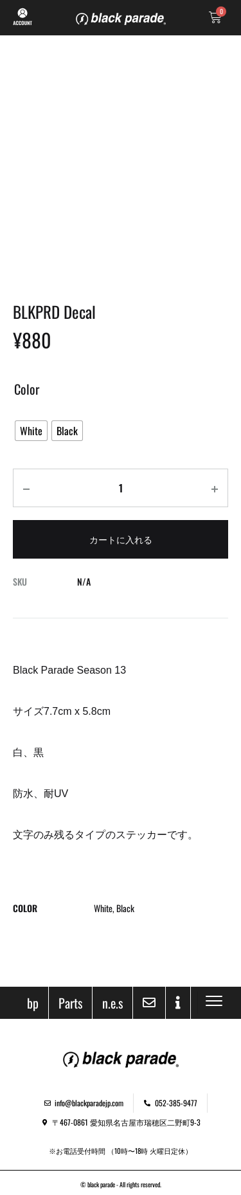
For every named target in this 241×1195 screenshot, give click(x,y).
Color (26, 389)
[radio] (31, 430)
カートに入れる (120, 539)
